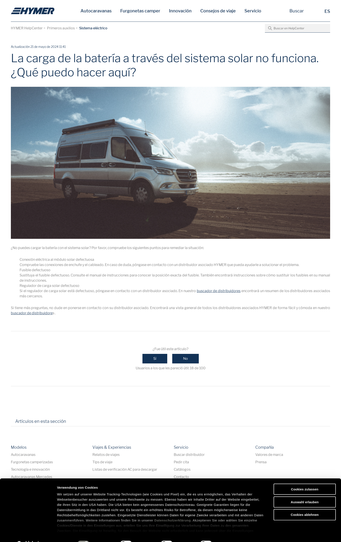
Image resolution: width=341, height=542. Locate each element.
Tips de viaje (102, 462)
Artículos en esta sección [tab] (40, 421)
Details (225, 533)
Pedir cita (181, 462)
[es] (32, 10)
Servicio (252, 10)
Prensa (261, 462)
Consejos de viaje (218, 10)
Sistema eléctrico (93, 28)
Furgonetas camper (140, 10)
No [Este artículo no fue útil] (185, 358)
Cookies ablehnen (305, 504)
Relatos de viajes (106, 455)
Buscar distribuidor (189, 455)
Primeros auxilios (61, 28)
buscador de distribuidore (32, 313)
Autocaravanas (96, 10)
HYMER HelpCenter (27, 28)
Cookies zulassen (304, 478)
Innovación (180, 10)
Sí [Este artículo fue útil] (154, 358)
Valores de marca (269, 455)
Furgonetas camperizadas (32, 462)
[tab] (75, 423)
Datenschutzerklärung (172, 509)
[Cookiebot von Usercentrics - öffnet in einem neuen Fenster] (28, 533)
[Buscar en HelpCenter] (297, 28)
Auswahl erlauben (305, 491)
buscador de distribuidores (219, 291)
